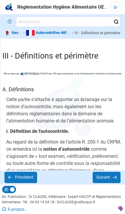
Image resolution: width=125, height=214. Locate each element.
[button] (9, 21)
